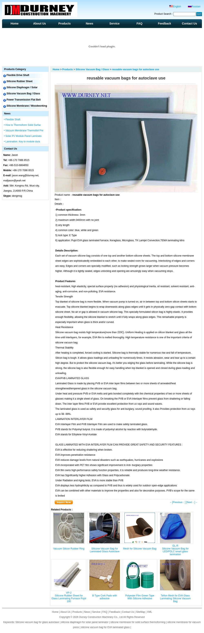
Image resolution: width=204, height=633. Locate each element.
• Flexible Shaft (12, 119)
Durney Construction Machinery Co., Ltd (101, 617)
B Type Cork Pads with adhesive (104, 597)
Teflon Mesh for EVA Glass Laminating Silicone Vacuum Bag (175, 598)
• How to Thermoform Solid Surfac (22, 125)
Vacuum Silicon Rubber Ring (68, 548)
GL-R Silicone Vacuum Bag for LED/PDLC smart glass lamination (175, 550)
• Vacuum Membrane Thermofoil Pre (23, 130)
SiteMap (140, 612)
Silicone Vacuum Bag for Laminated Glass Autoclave (104, 550)
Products (64, 23)
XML (149, 612)
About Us (39, 23)
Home (15, 23)
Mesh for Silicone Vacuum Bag (139, 548)
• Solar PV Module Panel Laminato (22, 136)
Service (114, 23)
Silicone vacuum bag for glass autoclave (37, 622)
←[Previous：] (177, 502)
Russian (194, 6)
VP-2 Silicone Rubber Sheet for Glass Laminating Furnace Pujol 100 (68, 597)
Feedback (164, 23)
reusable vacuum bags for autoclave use (135, 69)
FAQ (139, 23)
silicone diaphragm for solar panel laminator (84, 622)
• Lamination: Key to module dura (22, 141)
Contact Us (189, 23)
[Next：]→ (191, 502)
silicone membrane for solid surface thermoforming (137, 622)
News (89, 23)
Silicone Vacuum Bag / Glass (92, 69)
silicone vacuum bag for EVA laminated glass (105, 627)
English (175, 6)
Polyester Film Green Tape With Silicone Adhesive (139, 597)
